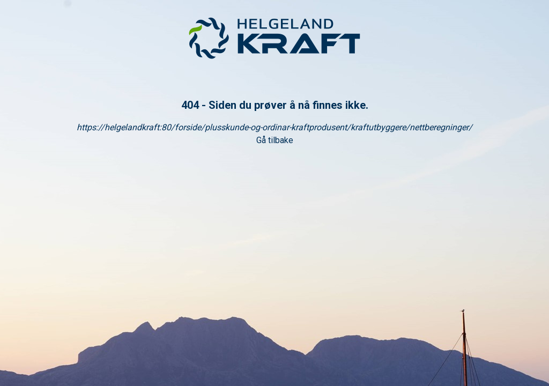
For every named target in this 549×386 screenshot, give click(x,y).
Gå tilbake (274, 140)
